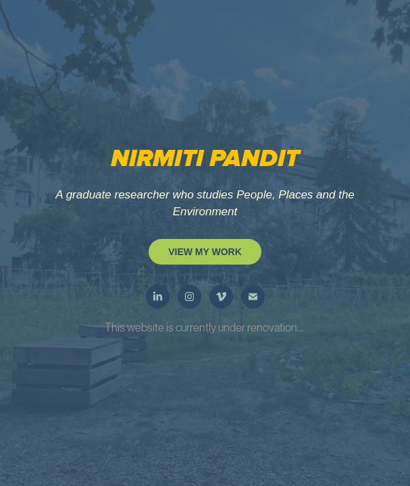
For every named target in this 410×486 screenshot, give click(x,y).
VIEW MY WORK (205, 251)
